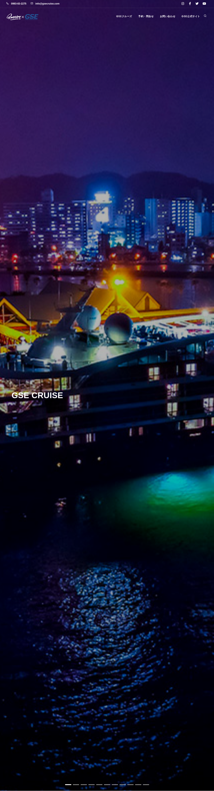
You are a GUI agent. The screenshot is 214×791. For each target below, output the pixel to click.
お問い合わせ (168, 16)
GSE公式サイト (190, 16)
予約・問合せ (146, 16)
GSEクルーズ (124, 16)
